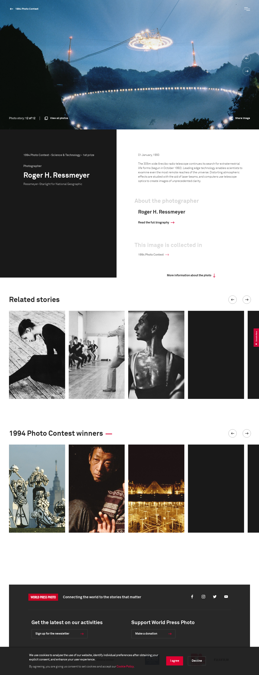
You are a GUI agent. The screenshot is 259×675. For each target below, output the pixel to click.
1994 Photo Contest (26, 9)
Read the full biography (153, 222)
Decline (197, 660)
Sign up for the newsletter (52, 633)
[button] (232, 300)
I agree (174, 660)
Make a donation (146, 633)
